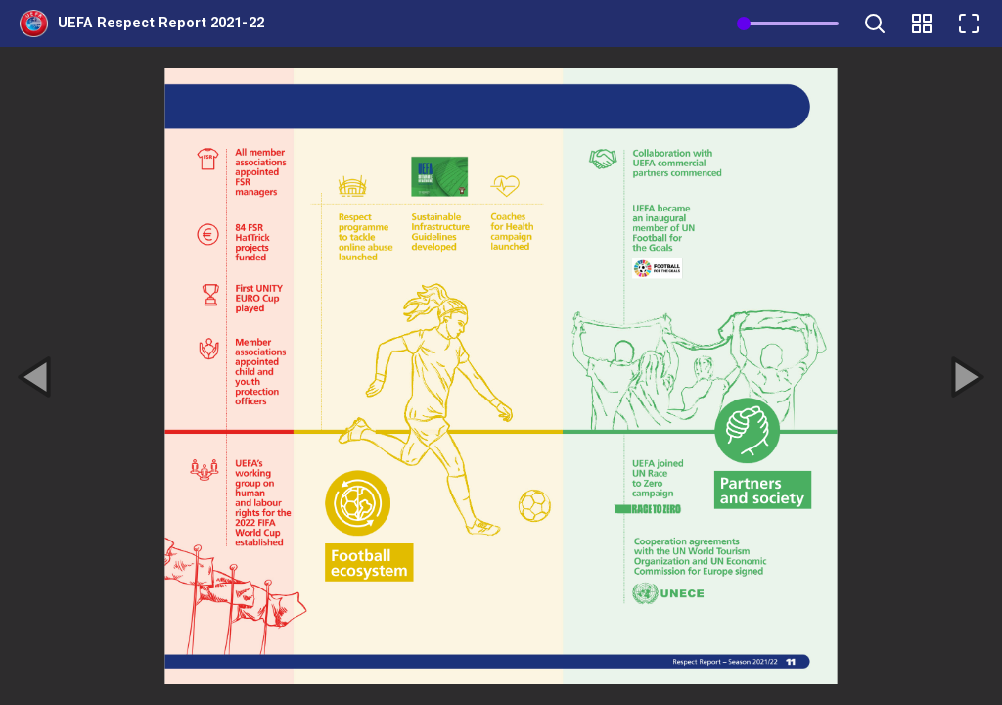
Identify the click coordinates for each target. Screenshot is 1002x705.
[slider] (744, 23)
